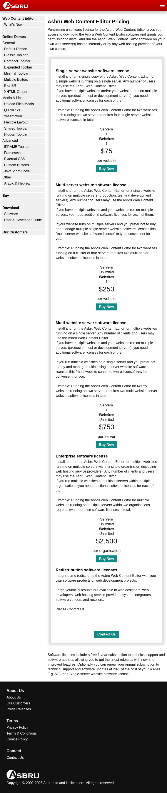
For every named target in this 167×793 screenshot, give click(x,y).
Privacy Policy (17, 727)
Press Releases (19, 709)
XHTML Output (15, 92)
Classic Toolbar (16, 55)
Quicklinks (12, 110)
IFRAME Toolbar (17, 147)
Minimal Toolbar (16, 73)
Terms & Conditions (22, 733)
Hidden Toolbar (15, 134)
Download (10, 208)
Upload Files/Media (19, 104)
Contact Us (75, 609)
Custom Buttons (16, 165)
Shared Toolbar (16, 128)
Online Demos (14, 37)
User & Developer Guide (23, 220)
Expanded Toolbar (18, 67)
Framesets (12, 153)
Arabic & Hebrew (17, 183)
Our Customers (15, 232)
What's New (13, 24)
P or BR (10, 85)
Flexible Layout (16, 122)
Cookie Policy (17, 739)
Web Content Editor (18, 18)
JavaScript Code (17, 171)
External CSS (14, 159)
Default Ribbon (15, 49)
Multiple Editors (16, 79)
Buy (5, 195)
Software (11, 214)
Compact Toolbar (17, 61)
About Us (14, 697)
